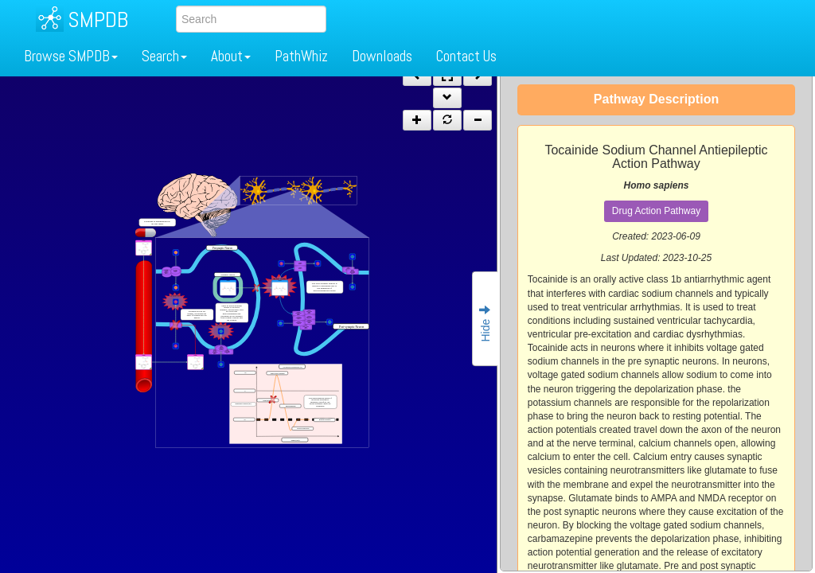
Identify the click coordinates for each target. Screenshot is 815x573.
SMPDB (98, 19)
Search (164, 56)
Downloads (382, 56)
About (231, 56)
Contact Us (466, 56)
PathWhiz (301, 56)
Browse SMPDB (71, 56)
